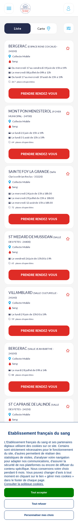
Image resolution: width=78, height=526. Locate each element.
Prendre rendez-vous (39, 93)
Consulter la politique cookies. (24, 484)
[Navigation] (9, 8)
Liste (17, 28)
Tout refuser (39, 503)
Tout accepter (39, 492)
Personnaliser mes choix (39, 515)
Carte (43, 28)
